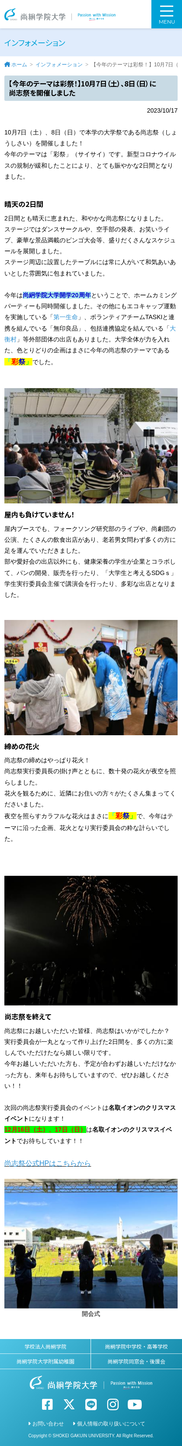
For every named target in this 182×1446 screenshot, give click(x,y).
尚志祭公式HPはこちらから (47, 1163)
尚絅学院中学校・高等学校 (136, 1346)
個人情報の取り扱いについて (111, 1424)
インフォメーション (59, 65)
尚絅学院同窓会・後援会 (136, 1361)
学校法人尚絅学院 (45, 1346)
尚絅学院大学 (60, 14)
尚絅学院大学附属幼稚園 (45, 1361)
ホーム (19, 65)
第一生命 (65, 316)
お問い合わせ (48, 1424)
